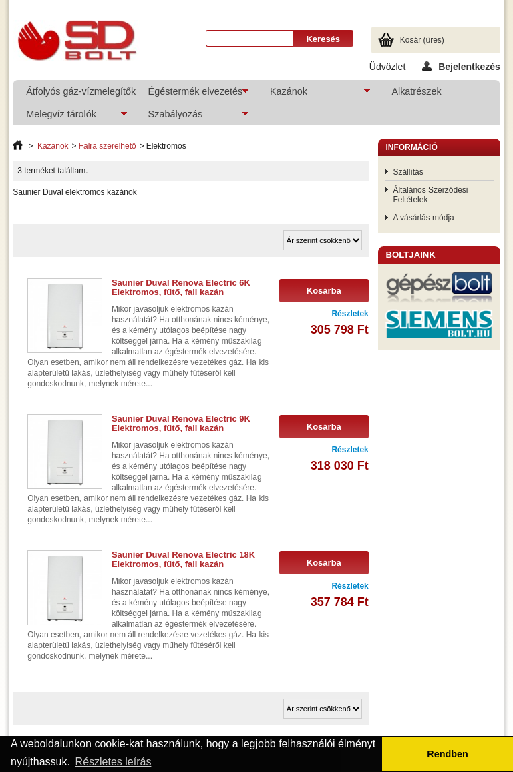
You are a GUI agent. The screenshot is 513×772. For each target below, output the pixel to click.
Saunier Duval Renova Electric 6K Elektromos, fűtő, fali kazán (181, 287)
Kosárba (324, 291)
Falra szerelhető (107, 146)
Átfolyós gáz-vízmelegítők (79, 91)
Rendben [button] (447, 754)
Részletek (349, 313)
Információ (411, 147)
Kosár (422, 40)
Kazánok (313, 94)
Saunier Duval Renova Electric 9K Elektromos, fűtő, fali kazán (181, 423)
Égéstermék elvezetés (191, 94)
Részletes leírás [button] (113, 761)
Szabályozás (191, 117)
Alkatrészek (416, 91)
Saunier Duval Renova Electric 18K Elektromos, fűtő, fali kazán (183, 559)
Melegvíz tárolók (69, 117)
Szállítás (408, 172)
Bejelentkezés (461, 66)
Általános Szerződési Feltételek (430, 194)
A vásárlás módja (423, 217)
